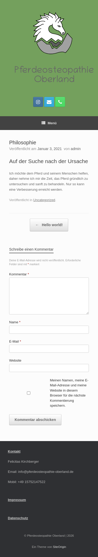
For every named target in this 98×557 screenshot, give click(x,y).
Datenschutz (18, 518)
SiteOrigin (59, 546)
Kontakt (14, 451)
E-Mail (15, 341)
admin (76, 149)
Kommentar (19, 274)
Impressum (17, 500)
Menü (49, 123)
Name (14, 322)
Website (15, 360)
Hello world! (49, 225)
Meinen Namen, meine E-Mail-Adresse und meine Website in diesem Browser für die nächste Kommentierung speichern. (69, 393)
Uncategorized (44, 200)
